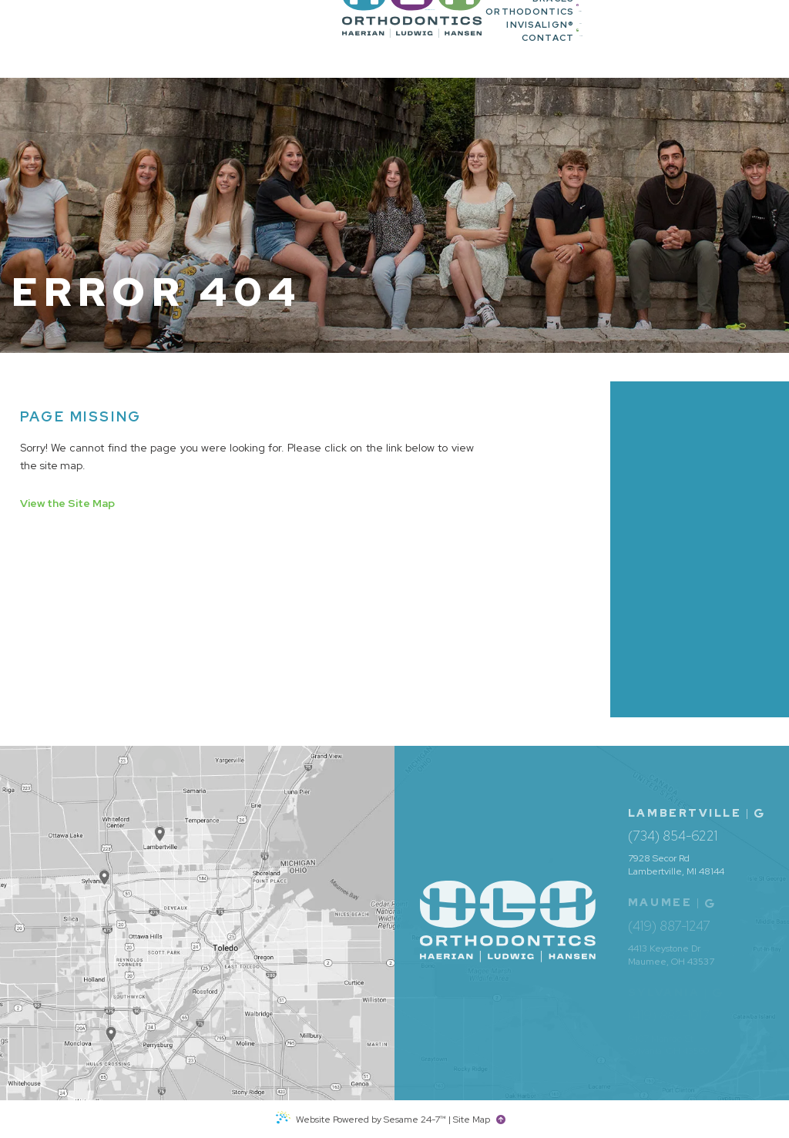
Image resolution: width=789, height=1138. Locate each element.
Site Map (471, 1119)
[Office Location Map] (111, 1025)
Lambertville (684, 813)
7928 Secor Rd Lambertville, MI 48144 (676, 865)
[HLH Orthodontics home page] (96, 39)
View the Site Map (67, 503)
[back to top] (503, 1119)
